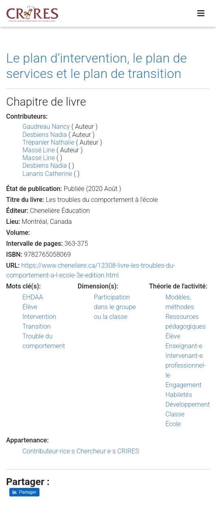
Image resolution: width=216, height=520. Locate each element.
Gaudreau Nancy (46, 126)
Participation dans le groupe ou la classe (115, 307)
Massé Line (38, 150)
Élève (29, 307)
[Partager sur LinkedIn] (24, 492)
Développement (188, 404)
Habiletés (179, 395)
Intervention (39, 317)
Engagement (184, 385)
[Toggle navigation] (200, 13)
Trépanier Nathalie (48, 142)
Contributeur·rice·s (48, 451)
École (173, 424)
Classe (175, 414)
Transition (36, 326)
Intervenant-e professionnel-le (186, 365)
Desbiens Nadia (44, 135)
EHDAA (32, 297)
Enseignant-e (184, 346)
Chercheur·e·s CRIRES (107, 451)
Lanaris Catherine (47, 174)
